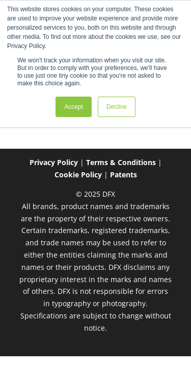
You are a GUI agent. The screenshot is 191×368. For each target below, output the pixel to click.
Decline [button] (116, 106)
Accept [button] (73, 106)
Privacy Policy (54, 162)
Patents (123, 174)
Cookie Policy (78, 174)
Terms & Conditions (121, 162)
